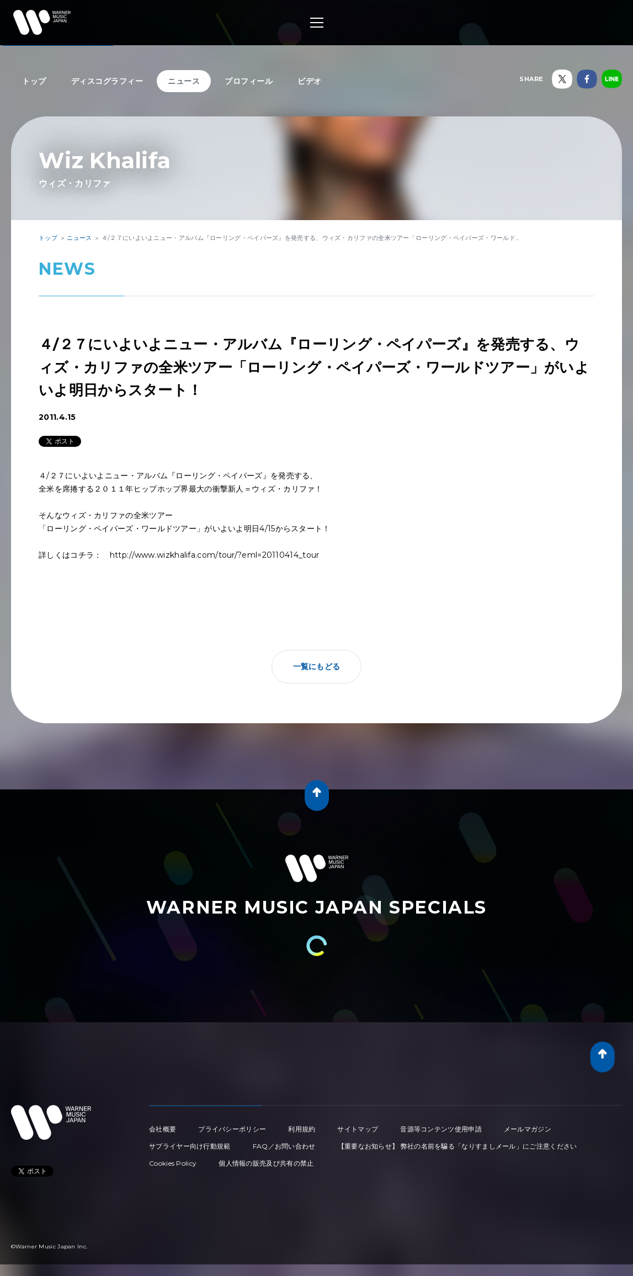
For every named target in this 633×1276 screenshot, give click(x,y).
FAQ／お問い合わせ (284, 1146)
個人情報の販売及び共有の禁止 (266, 1163)
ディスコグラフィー (107, 81)
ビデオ (309, 81)
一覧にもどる (317, 666)
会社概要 (162, 1129)
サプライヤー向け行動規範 (190, 1146)
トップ (34, 81)
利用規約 (301, 1129)
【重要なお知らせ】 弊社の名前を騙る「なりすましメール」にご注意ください (457, 1146)
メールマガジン (527, 1129)
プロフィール (249, 81)
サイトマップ (357, 1129)
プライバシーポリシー (232, 1129)
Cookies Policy (172, 1163)
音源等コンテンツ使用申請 (441, 1129)
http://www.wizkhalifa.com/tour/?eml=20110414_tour (215, 555)
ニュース (184, 81)
